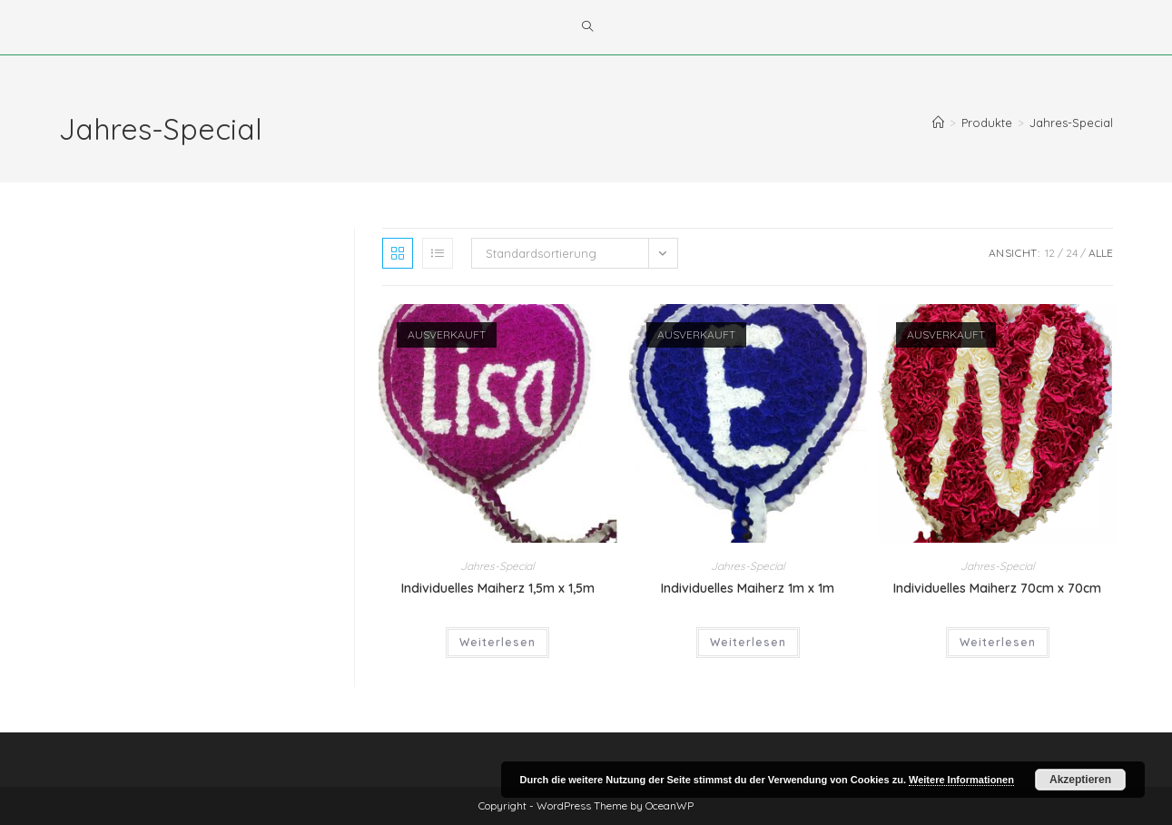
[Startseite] (938, 122)
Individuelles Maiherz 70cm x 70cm (997, 588)
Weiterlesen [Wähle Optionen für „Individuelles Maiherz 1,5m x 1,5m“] (497, 642)
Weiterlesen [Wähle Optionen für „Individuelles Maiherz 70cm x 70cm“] (998, 642)
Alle (1100, 253)
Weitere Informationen (961, 779)
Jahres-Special (1071, 122)
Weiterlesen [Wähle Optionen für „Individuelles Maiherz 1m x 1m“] (748, 642)
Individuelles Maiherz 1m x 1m (747, 588)
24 (1072, 253)
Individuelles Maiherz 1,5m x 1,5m (498, 588)
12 (1050, 253)
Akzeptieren (1080, 779)
